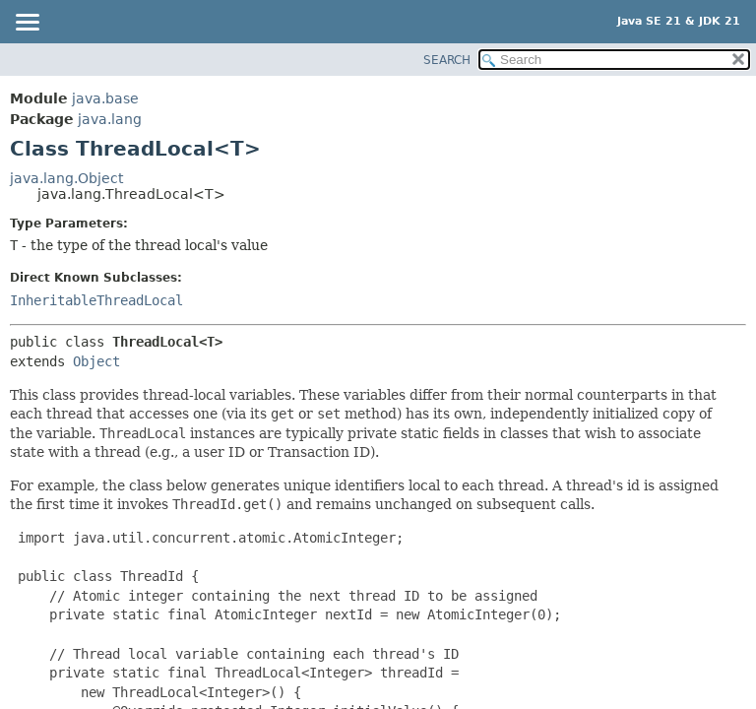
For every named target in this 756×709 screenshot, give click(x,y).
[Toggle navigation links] (26, 23)
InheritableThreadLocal (96, 300)
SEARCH (447, 60)
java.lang (110, 119)
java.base (105, 98)
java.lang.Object (66, 178)
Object (96, 361)
